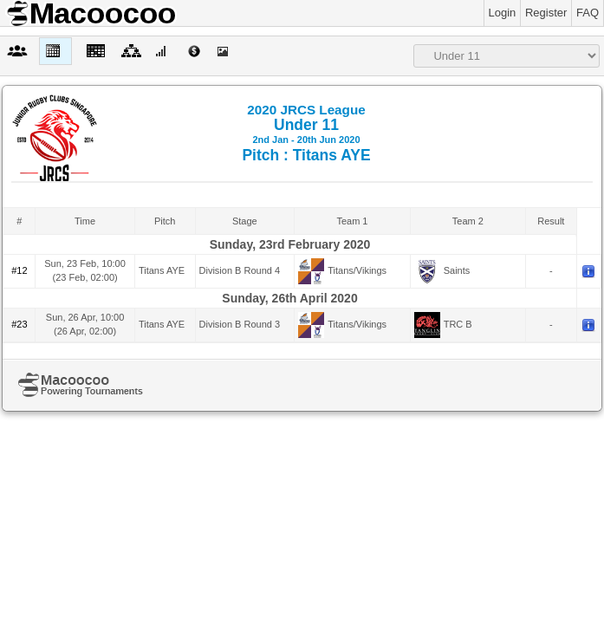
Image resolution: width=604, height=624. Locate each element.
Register (546, 12)
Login (502, 12)
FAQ (587, 12)
